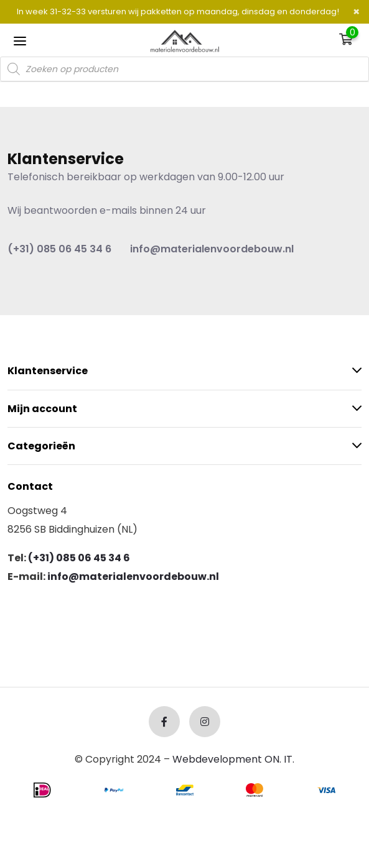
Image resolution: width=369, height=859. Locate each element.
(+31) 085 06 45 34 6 (59, 249)
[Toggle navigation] (20, 40)
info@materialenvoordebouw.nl (212, 249)
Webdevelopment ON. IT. (233, 759)
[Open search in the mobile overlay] (184, 69)
